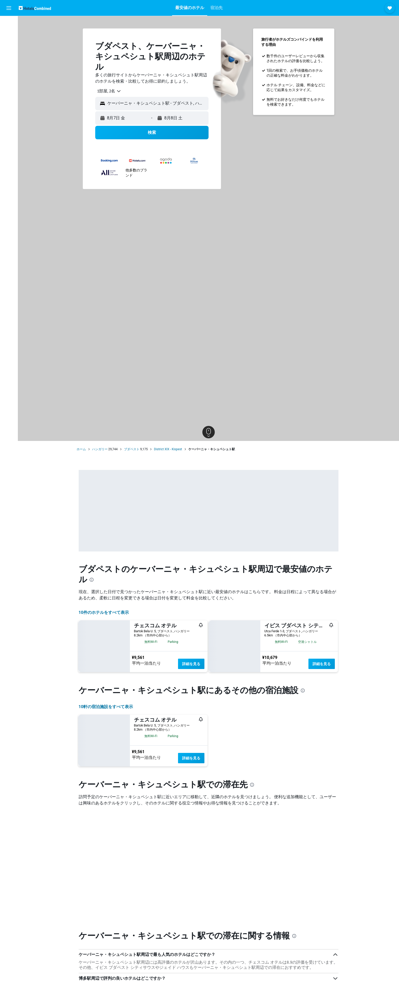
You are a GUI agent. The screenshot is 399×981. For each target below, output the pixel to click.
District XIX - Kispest (168, 449)
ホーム (81, 449)
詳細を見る (191, 664)
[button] (8, 8)
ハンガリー (100, 449)
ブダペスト (131, 449)
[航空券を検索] (9, 24)
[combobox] (107, 91)
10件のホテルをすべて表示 (104, 612)
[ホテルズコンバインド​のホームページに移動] (35, 8)
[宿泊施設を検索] (9, 35)
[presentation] (91, 579)
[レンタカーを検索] (9, 45)
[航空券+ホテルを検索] (9, 56)
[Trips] (9, 82)
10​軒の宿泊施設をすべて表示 (106, 706)
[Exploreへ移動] (9, 67)
